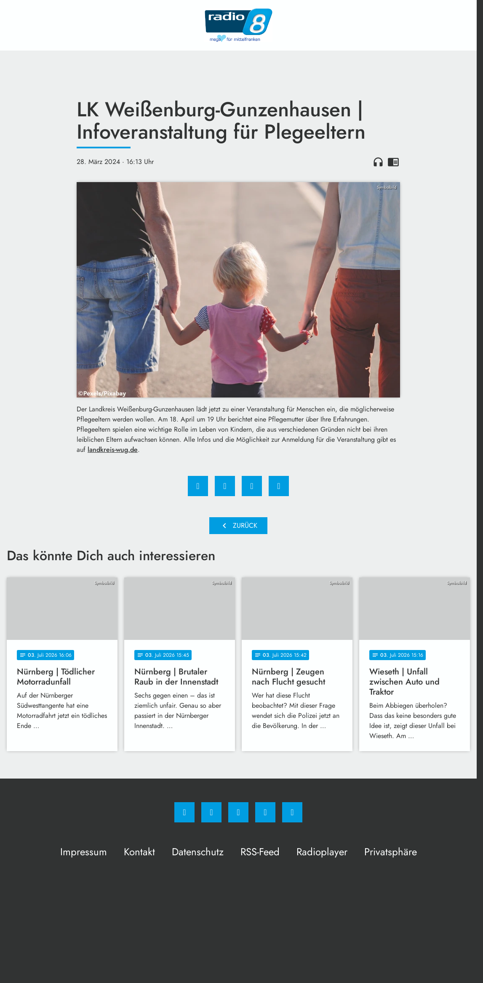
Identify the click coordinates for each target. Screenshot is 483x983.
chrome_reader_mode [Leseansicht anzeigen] (393, 162)
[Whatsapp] (238, 812)
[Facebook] (184, 812)
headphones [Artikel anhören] (378, 162)
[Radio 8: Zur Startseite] (238, 25)
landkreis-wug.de (113, 449)
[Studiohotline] (265, 812)
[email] (292, 812)
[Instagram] (211, 812)
